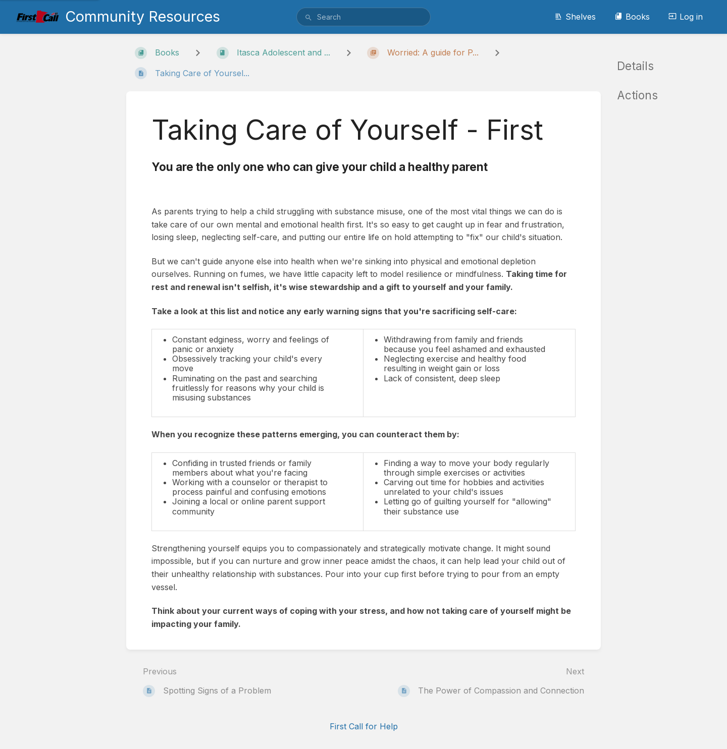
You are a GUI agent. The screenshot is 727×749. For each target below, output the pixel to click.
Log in (685, 17)
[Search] (308, 18)
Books (632, 17)
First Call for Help (364, 726)
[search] (363, 17)
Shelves (575, 17)
